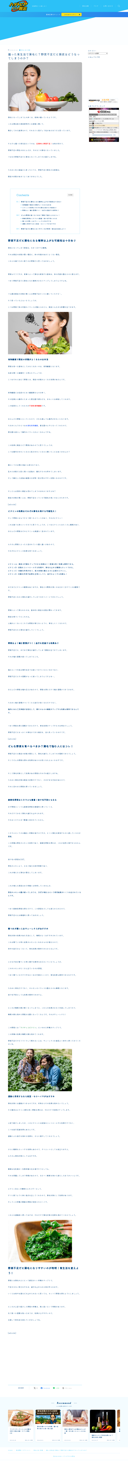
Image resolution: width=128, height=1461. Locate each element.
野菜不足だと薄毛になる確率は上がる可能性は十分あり (41, 202)
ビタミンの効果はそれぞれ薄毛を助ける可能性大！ (39, 208)
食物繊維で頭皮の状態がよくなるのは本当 (36, 205)
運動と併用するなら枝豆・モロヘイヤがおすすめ (39, 224)
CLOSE (70, 194)
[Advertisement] (64, 31)
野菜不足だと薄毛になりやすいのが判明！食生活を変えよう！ (43, 229)
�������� (114, 136)
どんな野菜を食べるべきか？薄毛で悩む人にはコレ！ (40, 215)
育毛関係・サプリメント (23, 1450)
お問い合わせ (108, 6)
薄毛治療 (85, 6)
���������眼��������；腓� (104, 135)
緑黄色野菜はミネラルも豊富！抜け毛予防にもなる (39, 218)
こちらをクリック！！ (70, 14)
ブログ (96, 6)
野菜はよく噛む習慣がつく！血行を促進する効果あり (40, 210)
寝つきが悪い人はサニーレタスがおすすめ (36, 221)
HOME (10, 1450)
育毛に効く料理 (24, 50)
